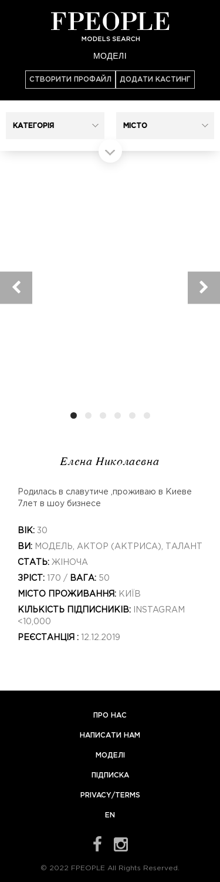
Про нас (110, 715)
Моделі (110, 55)
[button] (55, 125)
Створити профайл (70, 79)
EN (110, 815)
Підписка (110, 775)
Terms (127, 795)
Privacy (95, 795)
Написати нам (110, 735)
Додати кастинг (155, 79)
